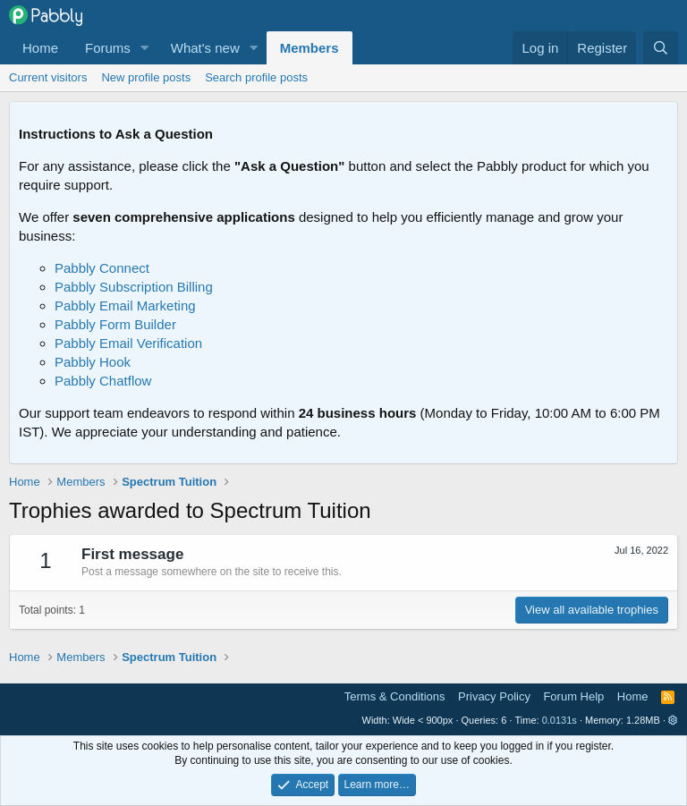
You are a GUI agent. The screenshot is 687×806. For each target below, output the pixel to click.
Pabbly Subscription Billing (134, 286)
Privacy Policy (494, 696)
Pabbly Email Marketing (125, 305)
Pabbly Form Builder (115, 324)
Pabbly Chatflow (103, 380)
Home (40, 47)
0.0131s (559, 720)
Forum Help (573, 696)
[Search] (660, 47)
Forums (108, 47)
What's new (205, 47)
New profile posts (146, 77)
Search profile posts (256, 77)
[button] (144, 47)
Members (309, 47)
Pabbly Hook (93, 361)
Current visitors (48, 77)
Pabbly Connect (102, 268)
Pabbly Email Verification (128, 343)
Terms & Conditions (394, 696)
